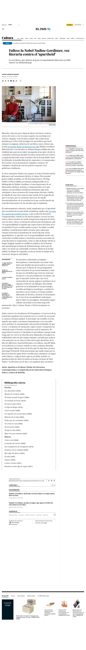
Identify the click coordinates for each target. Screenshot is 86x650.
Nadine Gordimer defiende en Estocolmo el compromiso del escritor (32, 494)
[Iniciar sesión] (79, 25)
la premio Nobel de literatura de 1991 (23, 146)
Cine (18, 38)
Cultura (7, 38)
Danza (39, 38)
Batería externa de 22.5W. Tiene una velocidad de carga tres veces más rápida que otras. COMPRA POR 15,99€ (78, 613)
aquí (45, 522)
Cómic (56, 38)
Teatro (26, 38)
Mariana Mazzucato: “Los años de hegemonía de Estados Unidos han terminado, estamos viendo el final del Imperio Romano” (75, 198)
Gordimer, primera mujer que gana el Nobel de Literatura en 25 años (7, 286)
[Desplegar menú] (3, 29)
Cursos (13, 596)
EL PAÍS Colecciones (43, 596)
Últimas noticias (80, 38)
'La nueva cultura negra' (7, 278)
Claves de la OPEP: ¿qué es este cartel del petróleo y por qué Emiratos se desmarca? (75, 157)
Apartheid (38, 515)
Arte (35, 38)
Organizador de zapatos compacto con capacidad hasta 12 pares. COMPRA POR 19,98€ (27, 617)
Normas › (53, 485)
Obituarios (45, 515)
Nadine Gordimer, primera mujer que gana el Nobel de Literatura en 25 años (31, 504)
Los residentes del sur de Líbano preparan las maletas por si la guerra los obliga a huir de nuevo (75, 171)
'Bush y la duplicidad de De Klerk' (7, 272)
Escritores (21, 515)
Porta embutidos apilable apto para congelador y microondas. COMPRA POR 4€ (50, 612)
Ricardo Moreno (13, 498)
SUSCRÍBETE (70, 24)
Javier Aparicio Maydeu (10, 74)
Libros (31, 38)
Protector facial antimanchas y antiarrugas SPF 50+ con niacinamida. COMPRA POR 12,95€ (64, 612)
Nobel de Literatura (30, 515)
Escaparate (5, 596)
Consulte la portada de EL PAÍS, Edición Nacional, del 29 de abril (29, 43)
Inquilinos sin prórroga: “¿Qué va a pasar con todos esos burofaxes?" (75, 150)
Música (22, 38)
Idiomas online (31, 596)
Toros (68, 38)
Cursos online (21, 596)
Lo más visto (69, 184)
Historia (44, 38)
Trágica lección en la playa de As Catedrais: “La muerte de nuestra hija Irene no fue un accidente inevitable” (75, 214)
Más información (13, 524)
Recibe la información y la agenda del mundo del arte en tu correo (27, 480)
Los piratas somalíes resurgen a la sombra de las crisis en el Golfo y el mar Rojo (74, 163)
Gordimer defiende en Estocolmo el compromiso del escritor (7, 296)
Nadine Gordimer (13, 515)
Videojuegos (62, 38)
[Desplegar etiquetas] (55, 515)
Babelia (73, 38)
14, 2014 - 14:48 (12, 76)
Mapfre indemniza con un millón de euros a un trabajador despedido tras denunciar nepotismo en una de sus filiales (75, 190)
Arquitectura (50, 38)
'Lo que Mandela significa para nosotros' (7, 264)
